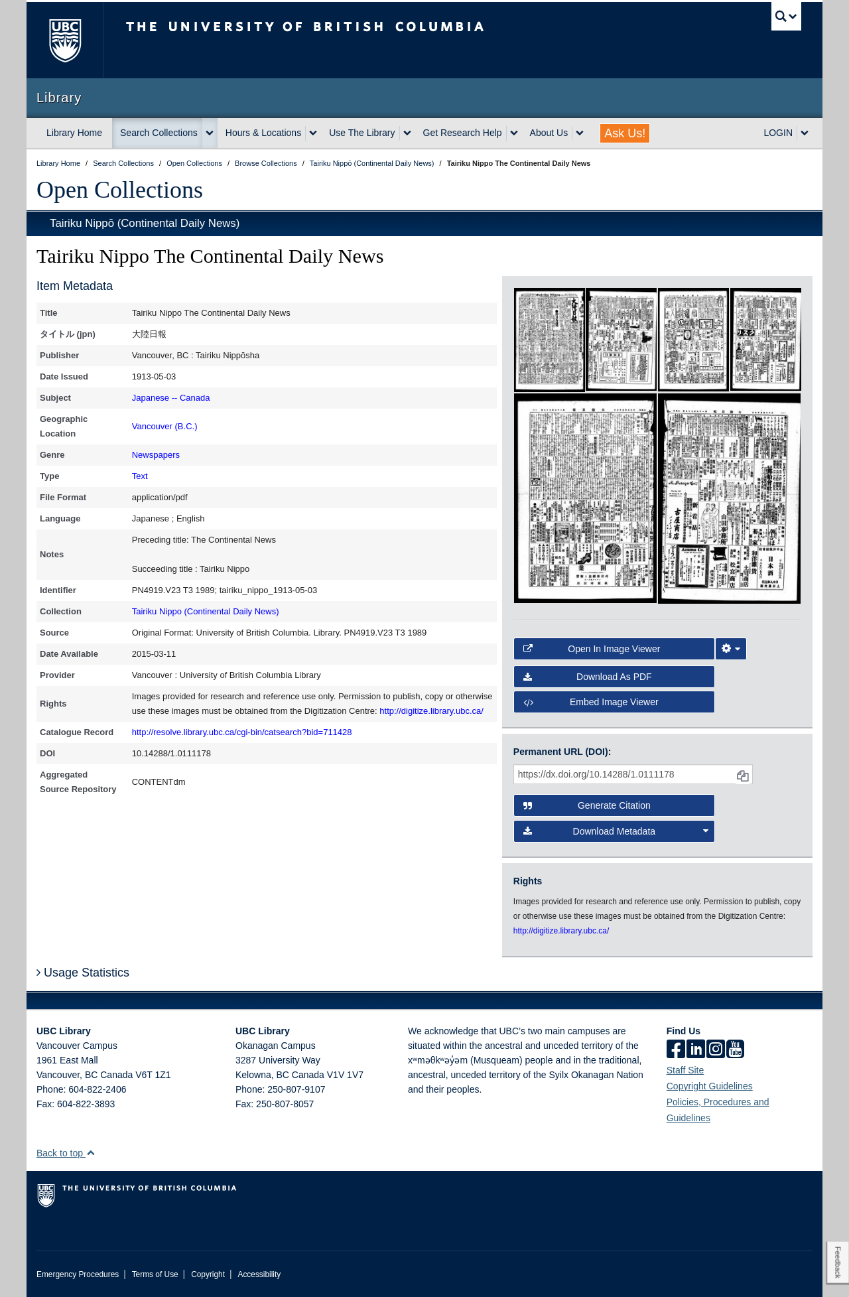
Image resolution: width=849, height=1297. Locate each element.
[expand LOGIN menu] (805, 133)
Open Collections (119, 189)
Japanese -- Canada (171, 398)
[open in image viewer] (549, 339)
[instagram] (715, 1050)
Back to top (66, 1153)
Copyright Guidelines (710, 1086)
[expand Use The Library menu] (407, 133)
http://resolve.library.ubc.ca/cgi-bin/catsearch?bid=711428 (242, 732)
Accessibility (259, 1274)
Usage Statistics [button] (82, 972)
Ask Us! (624, 133)
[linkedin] (695, 1050)
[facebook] (676, 1050)
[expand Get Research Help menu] (514, 133)
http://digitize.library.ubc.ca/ (431, 711)
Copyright (208, 1274)
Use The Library (362, 132)
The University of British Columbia (65, 40)
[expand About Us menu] (580, 133)
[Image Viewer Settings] (731, 649)
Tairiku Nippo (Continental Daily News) (205, 611)
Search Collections (159, 132)
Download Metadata (616, 831)
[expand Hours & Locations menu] (313, 133)
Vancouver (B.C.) (165, 426)
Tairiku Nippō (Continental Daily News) (144, 223)
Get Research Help (462, 132)
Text (140, 476)
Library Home (74, 132)
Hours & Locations (263, 132)
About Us (549, 132)
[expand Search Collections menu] (210, 133)
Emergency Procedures (77, 1274)
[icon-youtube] (735, 1050)
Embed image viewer (591, 702)
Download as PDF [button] (587, 676)
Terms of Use (155, 1274)
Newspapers (156, 455)
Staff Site (685, 1070)
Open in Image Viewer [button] (592, 649)
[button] (91, 1153)
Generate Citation (587, 805)
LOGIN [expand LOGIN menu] (778, 132)
